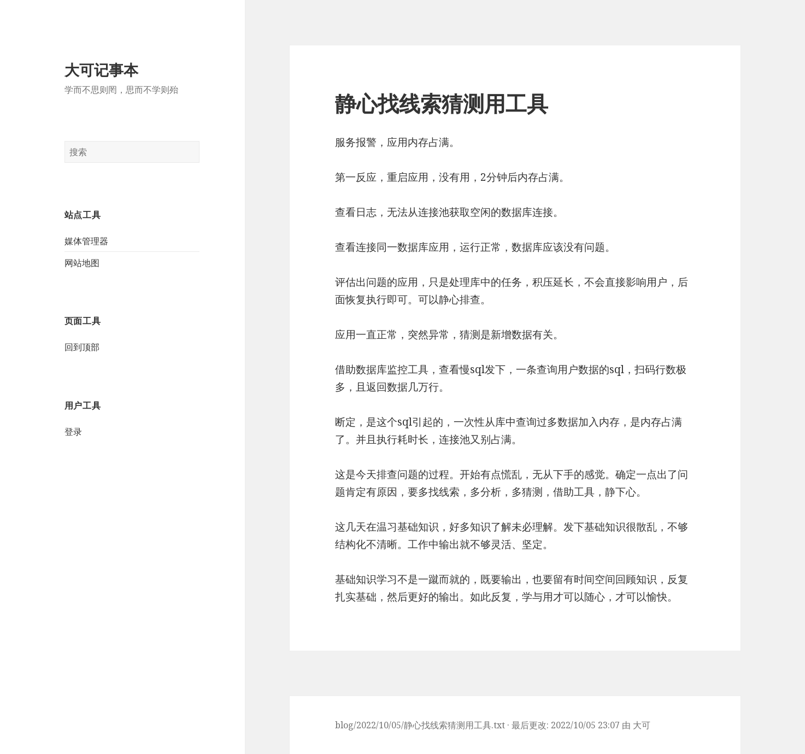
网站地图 (81, 263)
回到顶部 (81, 347)
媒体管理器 (86, 241)
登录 (73, 432)
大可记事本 (101, 70)
